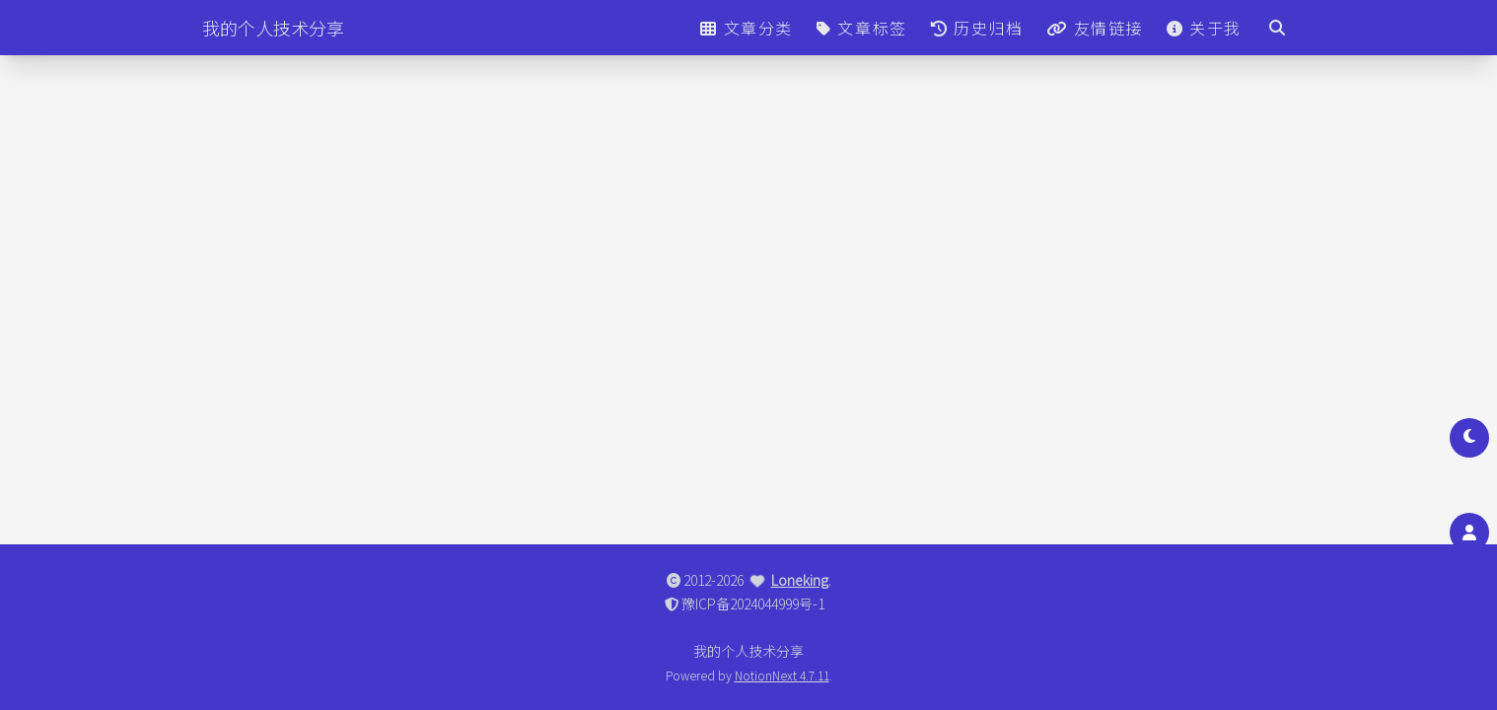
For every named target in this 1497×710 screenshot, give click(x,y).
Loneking (799, 580)
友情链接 (1094, 27)
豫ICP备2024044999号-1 (752, 603)
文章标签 (862, 27)
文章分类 (746, 27)
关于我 (1204, 27)
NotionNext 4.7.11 (782, 675)
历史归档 (977, 27)
